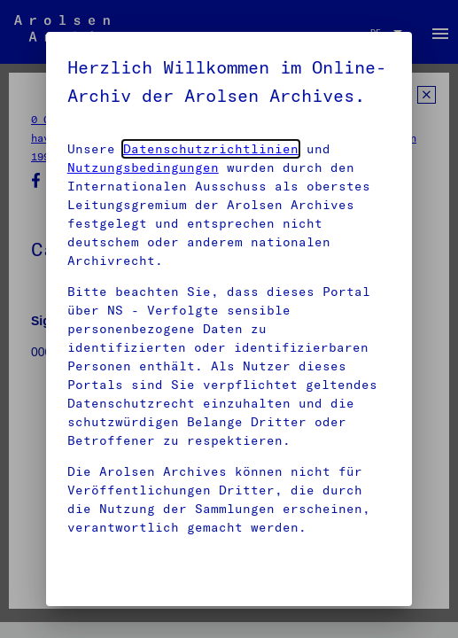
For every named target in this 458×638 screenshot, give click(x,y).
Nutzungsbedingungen (143, 167)
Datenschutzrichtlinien (211, 149)
